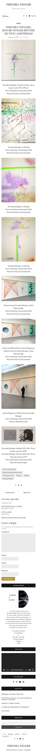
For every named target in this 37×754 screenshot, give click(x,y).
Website (4, 571)
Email (4, 563)
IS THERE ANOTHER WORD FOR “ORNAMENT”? (15, 707)
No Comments (24, 37)
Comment (5, 532)
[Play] (4, 670)
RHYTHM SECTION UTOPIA (11, 506)
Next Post (27, 492)
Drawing (18, 475)
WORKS (10, 734)
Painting (26, 475)
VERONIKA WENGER (18, 4)
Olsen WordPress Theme (14, 750)
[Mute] (30, 670)
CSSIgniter (27, 750)
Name (4, 555)
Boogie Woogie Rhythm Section (12, 472)
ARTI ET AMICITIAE (9, 469)
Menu (5, 16)
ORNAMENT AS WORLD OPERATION (12, 694)
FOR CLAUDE (5, 711)
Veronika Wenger (7, 478)
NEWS (18, 23)
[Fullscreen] (33, 670)
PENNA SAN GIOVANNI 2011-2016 (13, 518)
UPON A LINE (6, 512)
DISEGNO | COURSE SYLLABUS (10, 703)
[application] (18, 662)
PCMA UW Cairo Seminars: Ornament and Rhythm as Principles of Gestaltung (16, 698)
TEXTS (24, 734)
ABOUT (17, 734)
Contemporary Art (8, 475)
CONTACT (5, 736)
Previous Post (10, 492)
